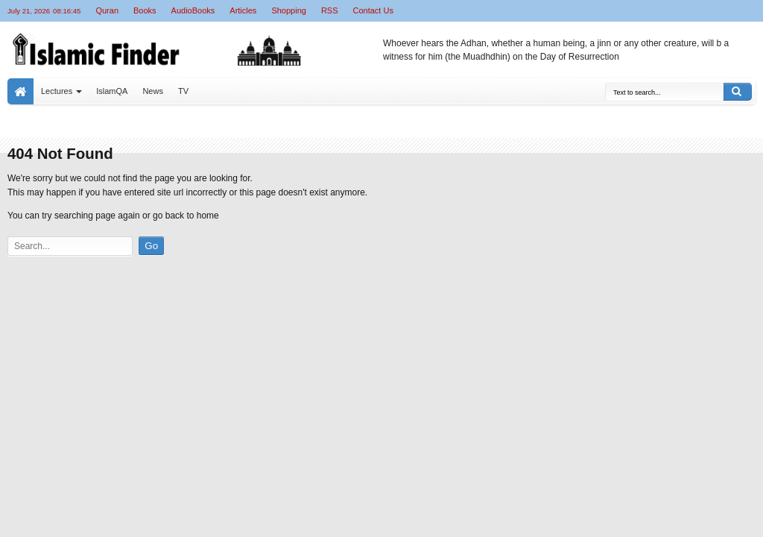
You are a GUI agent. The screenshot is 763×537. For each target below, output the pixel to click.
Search (738, 92)
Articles (242, 10)
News (152, 91)
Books (144, 10)
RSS (329, 10)
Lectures (56, 91)
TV (183, 91)
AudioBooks (193, 10)
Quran (106, 10)
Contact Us (373, 10)
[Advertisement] (190, 364)
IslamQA (111, 91)
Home (20, 91)
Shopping (288, 10)
